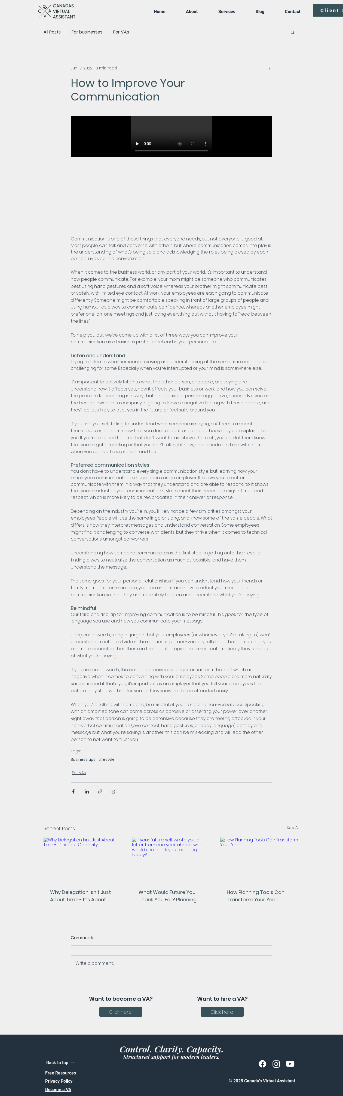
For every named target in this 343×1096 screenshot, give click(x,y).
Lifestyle (107, 759)
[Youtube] (290, 1064)
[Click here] (120, 1012)
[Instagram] (276, 1064)
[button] (292, 32)
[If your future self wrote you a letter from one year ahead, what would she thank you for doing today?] (171, 860)
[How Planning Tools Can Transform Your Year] (259, 860)
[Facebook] (262, 1064)
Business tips (83, 759)
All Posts (52, 32)
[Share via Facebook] (73, 791)
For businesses (87, 32)
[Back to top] (60, 1063)
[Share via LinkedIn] (86, 791)
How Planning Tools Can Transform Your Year (255, 896)
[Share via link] (100, 791)
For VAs (121, 32)
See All (293, 827)
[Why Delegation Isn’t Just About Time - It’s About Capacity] (83, 860)
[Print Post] (113, 791)
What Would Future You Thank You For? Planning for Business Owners (168, 896)
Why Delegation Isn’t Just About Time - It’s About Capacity (80, 896)
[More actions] (269, 68)
